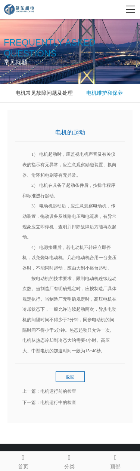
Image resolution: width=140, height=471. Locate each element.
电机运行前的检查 (58, 391)
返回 (70, 377)
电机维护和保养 (104, 93)
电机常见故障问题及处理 (44, 93)
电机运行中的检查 (58, 402)
